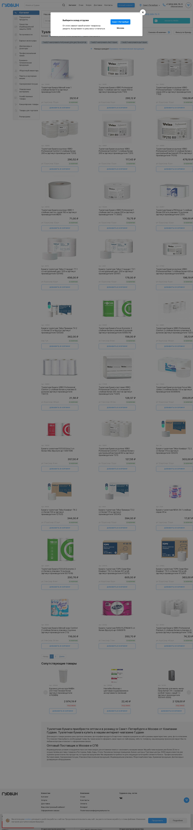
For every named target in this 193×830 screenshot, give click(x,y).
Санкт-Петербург (120, 22)
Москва (120, 28)
